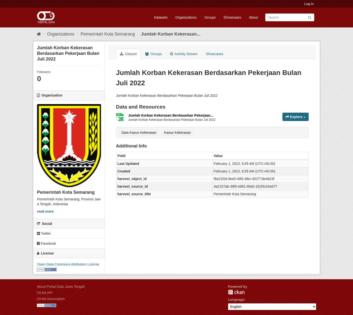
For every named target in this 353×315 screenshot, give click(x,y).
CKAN (236, 292)
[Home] (39, 34)
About (253, 17)
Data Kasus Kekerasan (138, 132)
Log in (309, 4)
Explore (295, 117)
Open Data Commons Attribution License (68, 264)
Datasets (160, 17)
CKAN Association (51, 299)
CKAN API (45, 293)
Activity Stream (183, 54)
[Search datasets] (289, 17)
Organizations (186, 17)
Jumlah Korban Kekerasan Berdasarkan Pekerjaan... (170, 115)
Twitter (44, 233)
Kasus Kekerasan (177, 132)
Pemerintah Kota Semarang (107, 34)
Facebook (46, 243)
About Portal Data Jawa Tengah (61, 287)
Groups (210, 17)
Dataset (128, 54)
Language (236, 300)
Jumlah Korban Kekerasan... (170, 34)
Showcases (232, 17)
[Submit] (310, 17)
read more (45, 211)
